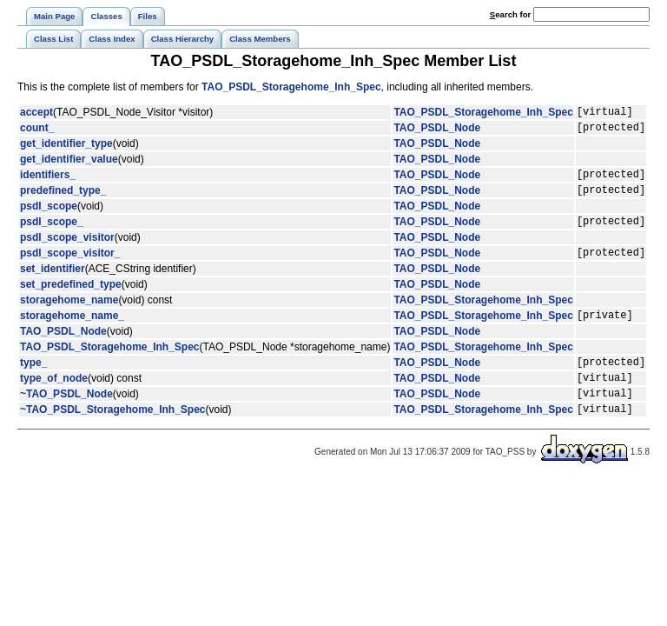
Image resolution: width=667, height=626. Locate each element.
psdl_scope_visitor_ (70, 268)
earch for (510, 14)
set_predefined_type (71, 300)
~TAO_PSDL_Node (66, 419)
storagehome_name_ (72, 333)
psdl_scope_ (51, 234)
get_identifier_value (69, 164)
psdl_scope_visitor (67, 250)
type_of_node (54, 401)
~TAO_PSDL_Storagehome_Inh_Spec (113, 437)
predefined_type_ (63, 200)
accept (36, 114)
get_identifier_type (66, 149)
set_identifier (52, 284)
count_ (37, 132)
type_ (33, 382)
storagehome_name (69, 316)
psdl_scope (48, 216)
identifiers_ (48, 182)
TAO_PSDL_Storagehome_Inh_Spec (291, 87)
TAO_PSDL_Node (436, 132)
